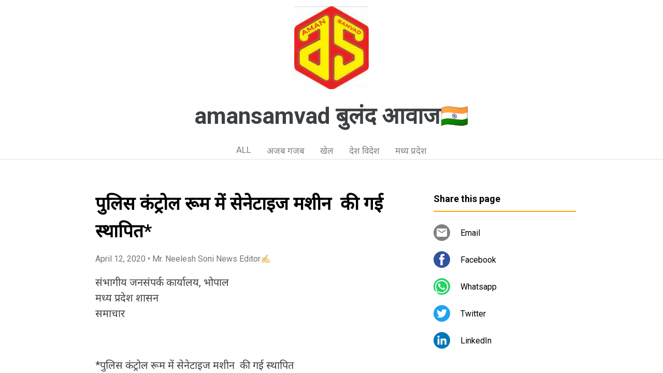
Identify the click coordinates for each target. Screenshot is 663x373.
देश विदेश (364, 151)
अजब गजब (286, 151)
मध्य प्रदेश (411, 151)
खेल (327, 151)
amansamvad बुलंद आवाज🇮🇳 (332, 116)
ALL (243, 150)
